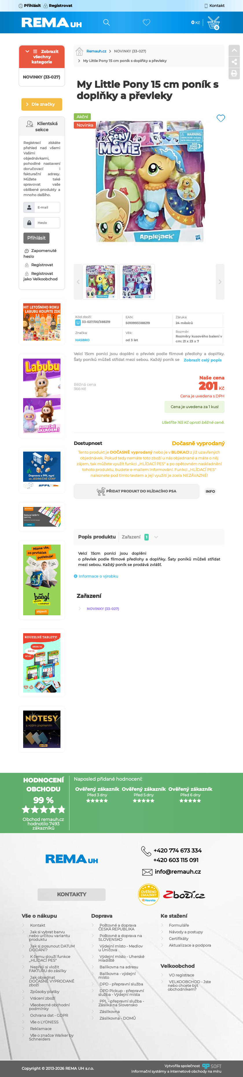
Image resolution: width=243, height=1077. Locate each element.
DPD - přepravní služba (121, 984)
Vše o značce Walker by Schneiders (51, 1037)
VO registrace (181, 975)
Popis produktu (97, 537)
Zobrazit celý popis (203, 360)
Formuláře (179, 925)
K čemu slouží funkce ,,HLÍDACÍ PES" (49, 958)
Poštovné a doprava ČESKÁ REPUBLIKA (117, 927)
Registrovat (39, 264)
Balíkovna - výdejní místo (117, 975)
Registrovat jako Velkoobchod (40, 276)
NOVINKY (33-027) (130, 51)
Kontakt (37, 925)
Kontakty (71, 894)
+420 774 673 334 (178, 850)
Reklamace (40, 1028)
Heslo (42, 223)
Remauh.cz (90, 51)
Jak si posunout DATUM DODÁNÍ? (52, 948)
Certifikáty (178, 938)
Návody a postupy (186, 932)
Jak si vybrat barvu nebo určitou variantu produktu (49, 936)
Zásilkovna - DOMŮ (118, 1018)
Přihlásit (36, 238)
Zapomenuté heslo (39, 253)
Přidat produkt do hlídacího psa (136, 491)
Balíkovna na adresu (119, 967)
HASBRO (82, 340)
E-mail (43, 207)
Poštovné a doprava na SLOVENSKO (120, 937)
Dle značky (43, 104)
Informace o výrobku (96, 576)
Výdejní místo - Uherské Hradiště (121, 958)
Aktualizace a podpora (190, 945)
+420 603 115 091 (171, 860)
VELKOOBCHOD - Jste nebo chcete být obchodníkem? (189, 985)
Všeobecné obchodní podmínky (49, 1007)
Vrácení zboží (42, 998)
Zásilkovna (110, 1011)
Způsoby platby (44, 991)
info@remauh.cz (178, 871)
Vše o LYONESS (44, 1022)
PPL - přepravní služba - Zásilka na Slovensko (121, 1003)
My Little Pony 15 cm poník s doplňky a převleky (125, 61)
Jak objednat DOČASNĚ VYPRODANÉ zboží (51, 981)
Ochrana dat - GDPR (49, 1015)
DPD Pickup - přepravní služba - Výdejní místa (121, 992)
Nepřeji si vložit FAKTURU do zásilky (47, 969)
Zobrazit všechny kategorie (45, 57)
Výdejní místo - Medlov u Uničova (120, 948)
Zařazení (140, 537)
